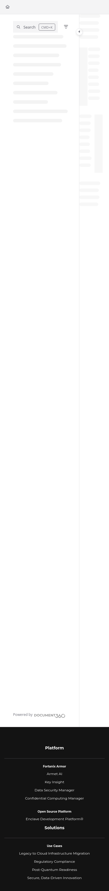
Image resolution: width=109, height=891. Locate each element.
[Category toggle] (79, 31)
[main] (91, 370)
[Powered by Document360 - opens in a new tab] (39, 715)
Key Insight (54, 782)
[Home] (8, 7)
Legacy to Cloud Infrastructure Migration (54, 853)
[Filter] (65, 26)
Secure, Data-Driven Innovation (54, 878)
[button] (35, 27)
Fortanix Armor (54, 766)
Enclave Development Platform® (54, 819)
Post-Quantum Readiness (54, 869)
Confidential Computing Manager (54, 798)
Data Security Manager (54, 790)
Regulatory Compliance (54, 861)
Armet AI (54, 774)
